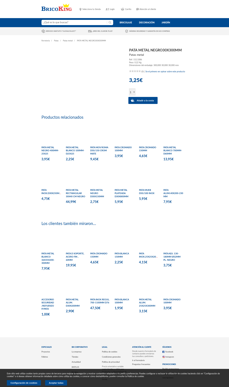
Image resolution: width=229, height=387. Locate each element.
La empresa (76, 352)
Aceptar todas (56, 383)
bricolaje (126, 22)
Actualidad (76, 362)
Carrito (128, 9)
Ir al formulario (138, 360)
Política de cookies (109, 352)
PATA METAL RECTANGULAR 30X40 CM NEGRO (75, 193)
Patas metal (68, 41)
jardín (166, 22)
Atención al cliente (147, 9)
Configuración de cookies (24, 383)
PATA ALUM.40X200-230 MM (173, 193)
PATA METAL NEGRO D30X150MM (97, 193)
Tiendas (75, 357)
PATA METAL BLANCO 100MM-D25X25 (75, 150)
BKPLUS (75, 367)
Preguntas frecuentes (141, 364)
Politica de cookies (135, 376)
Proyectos (45, 352)
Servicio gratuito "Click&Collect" (61, 31)
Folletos (44, 357)
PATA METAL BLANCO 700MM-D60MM (172, 150)
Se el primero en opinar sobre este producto (165, 72)
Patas (56, 41)
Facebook (169, 352)
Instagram (169, 357)
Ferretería (45, 41)
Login (112, 9)
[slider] (135, 71)
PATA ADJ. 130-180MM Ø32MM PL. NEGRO (172, 257)
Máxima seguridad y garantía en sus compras (149, 31)
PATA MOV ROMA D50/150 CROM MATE (99, 150)
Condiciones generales (111, 357)
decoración (147, 22)
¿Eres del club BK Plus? (103, 31)
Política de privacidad (111, 362)
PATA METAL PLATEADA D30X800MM (121, 193)
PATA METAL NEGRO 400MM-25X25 (50, 150)
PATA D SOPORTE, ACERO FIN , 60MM (75, 257)
